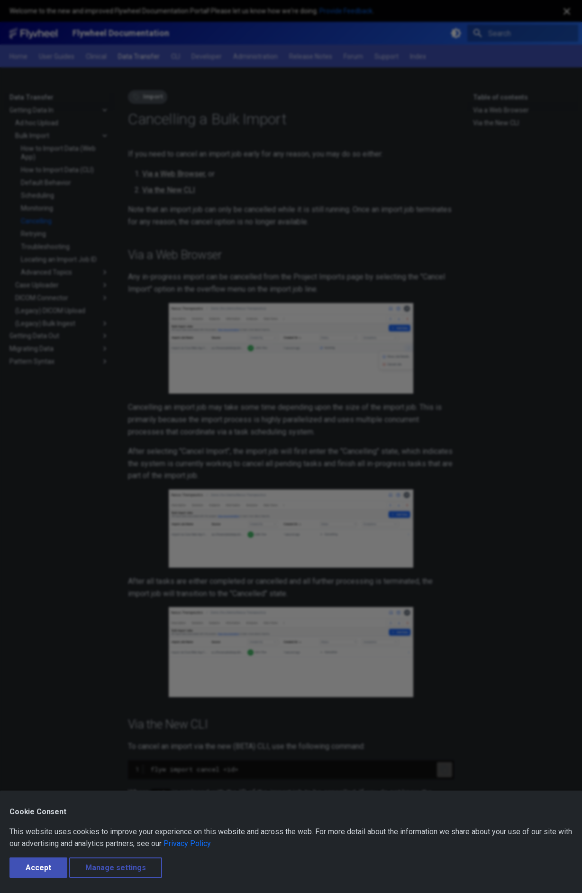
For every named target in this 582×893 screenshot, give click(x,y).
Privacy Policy (187, 843)
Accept (38, 867)
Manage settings (115, 867)
